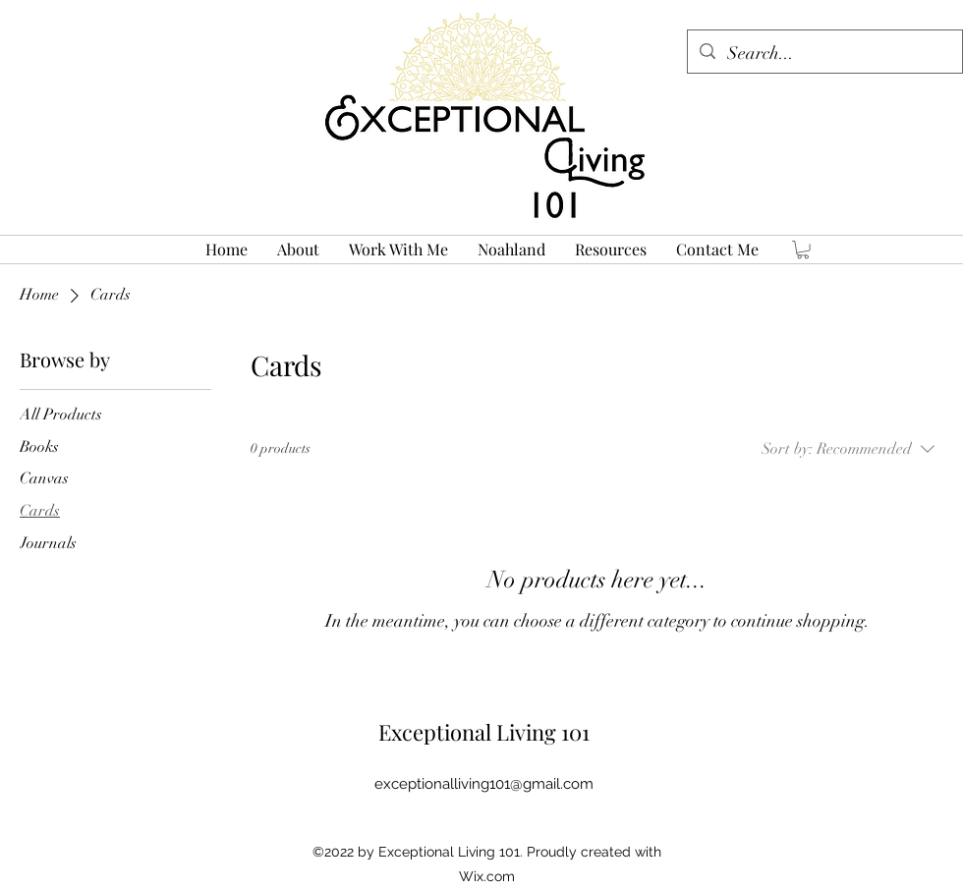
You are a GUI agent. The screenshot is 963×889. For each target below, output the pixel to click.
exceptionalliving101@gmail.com (484, 784)
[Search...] (824, 54)
